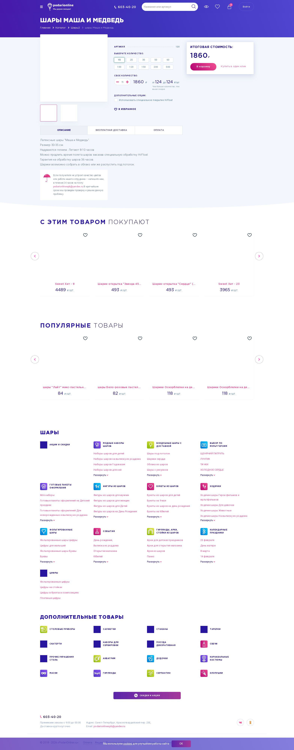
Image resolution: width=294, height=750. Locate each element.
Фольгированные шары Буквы (58, 551)
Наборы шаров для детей (109, 453)
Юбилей (98, 556)
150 (144, 67)
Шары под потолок (158, 453)
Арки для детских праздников (165, 540)
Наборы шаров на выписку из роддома (117, 459)
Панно (150, 556)
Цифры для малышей (53, 545)
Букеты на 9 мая (156, 500)
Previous (35, 256)
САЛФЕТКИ (109, 629)
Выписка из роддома (106, 545)
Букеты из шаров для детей (163, 495)
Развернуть (100, 475)
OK (250, 722)
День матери (208, 545)
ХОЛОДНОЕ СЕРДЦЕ (212, 469)
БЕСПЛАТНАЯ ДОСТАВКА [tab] (111, 130)
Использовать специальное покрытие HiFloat (143, 100)
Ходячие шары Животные (215, 510)
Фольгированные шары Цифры (59, 540)
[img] (41, 6)
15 (119, 59)
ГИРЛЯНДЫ (109, 673)
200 (156, 67)
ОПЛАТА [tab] (159, 130)
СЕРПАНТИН (163, 673)
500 (168, 67)
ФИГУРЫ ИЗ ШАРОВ (114, 486)
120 (131, 67)
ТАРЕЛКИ (215, 629)
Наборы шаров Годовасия (109, 464)
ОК (181, 743)
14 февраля (207, 556)
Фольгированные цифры (55, 581)
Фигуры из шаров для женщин (112, 500)
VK (240, 722)
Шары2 (75, 28)
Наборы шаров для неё (108, 469)
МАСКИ (54, 673)
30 (143, 59)
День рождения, (103, 540)
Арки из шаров (156, 551)
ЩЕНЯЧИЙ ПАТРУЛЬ (212, 453)
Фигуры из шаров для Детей (111, 506)
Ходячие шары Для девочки (217, 505)
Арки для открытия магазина (164, 545)
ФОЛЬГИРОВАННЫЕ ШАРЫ (61, 531)
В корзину (203, 67)
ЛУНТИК (205, 459)
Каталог (61, 28)
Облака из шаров (157, 464)
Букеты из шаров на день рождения (168, 506)
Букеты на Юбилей (158, 511)
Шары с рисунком (157, 469)
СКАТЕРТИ (56, 644)
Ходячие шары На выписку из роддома (223, 515)
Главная (45, 28)
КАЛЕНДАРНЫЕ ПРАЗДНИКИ (218, 531)
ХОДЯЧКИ (215, 486)
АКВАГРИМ (109, 658)
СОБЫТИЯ (109, 531)
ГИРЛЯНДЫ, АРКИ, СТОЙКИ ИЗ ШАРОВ (167, 531)
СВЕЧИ (214, 644)
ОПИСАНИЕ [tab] (64, 130)
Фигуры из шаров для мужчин (111, 495)
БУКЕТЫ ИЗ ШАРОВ (167, 486)
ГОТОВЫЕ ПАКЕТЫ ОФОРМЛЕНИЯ (60, 486)
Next (259, 256)
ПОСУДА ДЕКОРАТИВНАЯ (166, 644)
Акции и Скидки (60, 444)
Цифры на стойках (51, 587)
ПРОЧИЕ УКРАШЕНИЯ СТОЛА (62, 658)
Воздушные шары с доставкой (169, 444)
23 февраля (207, 540)
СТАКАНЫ (162, 629)
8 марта (205, 551)
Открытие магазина (105, 551)
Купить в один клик (233, 66)
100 (119, 67)
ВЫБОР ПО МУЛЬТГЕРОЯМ (218, 444)
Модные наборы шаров (113, 444)
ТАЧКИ (204, 464)
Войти (246, 6)
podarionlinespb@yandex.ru (68, 186)
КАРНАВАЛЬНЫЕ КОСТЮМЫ (219, 658)
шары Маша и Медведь (99, 28)
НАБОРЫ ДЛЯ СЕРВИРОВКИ (111, 644)
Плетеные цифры (50, 598)
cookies (127, 743)
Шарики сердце (156, 459)
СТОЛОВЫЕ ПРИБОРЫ (62, 629)
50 (155, 59)
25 (131, 59)
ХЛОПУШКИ (216, 673)
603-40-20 (125, 7)
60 (168, 59)
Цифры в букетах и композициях (59, 592)
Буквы (44, 556)
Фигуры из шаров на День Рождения (115, 511)
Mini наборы (47, 495)
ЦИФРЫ (54, 573)
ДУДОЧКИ (162, 658)
